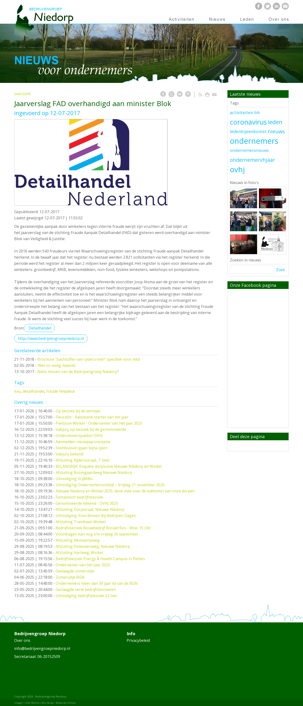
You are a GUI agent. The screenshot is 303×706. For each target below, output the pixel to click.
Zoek (280, 269)
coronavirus (248, 121)
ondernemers (254, 141)
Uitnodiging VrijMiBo (74, 478)
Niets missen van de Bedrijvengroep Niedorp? (78, 371)
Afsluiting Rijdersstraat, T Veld (82, 460)
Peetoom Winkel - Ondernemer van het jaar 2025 (99, 423)
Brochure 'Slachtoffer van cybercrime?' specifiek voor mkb (88, 359)
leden (275, 122)
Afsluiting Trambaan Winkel (80, 521)
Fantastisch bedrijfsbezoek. (80, 497)
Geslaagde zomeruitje (75, 571)
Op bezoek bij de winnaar (78, 411)
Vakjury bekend (69, 454)
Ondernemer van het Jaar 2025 (83, 564)
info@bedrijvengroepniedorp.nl (42, 648)
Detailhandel (39, 328)
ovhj (237, 169)
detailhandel (33, 391)
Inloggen (18, 702)
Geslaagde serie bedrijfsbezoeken (86, 589)
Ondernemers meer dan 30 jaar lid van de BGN (97, 583)
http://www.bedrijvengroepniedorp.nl (51, 338)
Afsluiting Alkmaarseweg (78, 540)
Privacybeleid (138, 640)
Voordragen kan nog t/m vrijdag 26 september (97, 534)
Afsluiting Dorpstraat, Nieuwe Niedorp (90, 509)
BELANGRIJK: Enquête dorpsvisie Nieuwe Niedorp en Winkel (109, 466)
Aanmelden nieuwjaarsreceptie (83, 441)
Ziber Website (32, 702)
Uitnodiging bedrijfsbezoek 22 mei (86, 595)
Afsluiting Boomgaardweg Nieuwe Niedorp (94, 472)
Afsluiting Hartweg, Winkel (79, 552)
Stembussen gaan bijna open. (82, 447)
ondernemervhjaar (252, 159)
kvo (17, 391)
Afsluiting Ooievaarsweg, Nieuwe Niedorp (93, 546)
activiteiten (241, 112)
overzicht (22, 93)
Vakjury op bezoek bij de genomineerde (91, 429)
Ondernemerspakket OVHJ (79, 435)
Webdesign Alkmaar (66, 702)
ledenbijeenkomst (248, 131)
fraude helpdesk (60, 391)
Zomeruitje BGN (70, 577)
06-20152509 (48, 656)
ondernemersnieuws (249, 150)
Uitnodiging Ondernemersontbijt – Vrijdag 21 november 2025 (110, 484)
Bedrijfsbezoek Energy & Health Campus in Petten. (100, 558)
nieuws (276, 131)
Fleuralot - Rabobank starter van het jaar (92, 417)
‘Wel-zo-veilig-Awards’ (56, 365)
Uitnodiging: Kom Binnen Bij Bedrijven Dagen (96, 515)
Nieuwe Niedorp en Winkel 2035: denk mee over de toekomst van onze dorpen (125, 491)
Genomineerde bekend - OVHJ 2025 (87, 503)
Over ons (22, 640)
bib (257, 112)
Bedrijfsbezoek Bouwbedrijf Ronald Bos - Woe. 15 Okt (103, 528)
